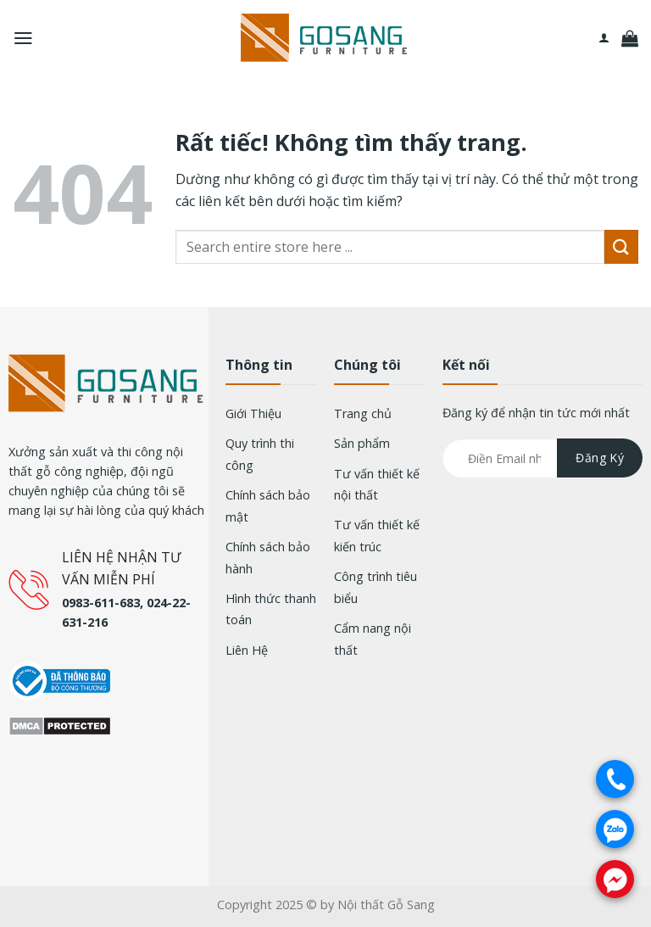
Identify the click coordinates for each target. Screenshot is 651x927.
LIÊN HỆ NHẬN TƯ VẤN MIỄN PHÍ (121, 568)
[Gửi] (621, 246)
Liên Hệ (246, 650)
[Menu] (23, 38)
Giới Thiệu (253, 413)
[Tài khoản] (603, 38)
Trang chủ (363, 413)
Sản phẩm (362, 443)
